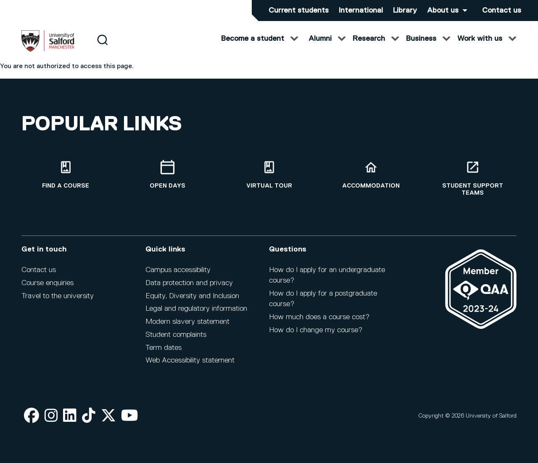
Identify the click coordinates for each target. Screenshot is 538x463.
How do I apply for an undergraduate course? (327, 275)
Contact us (501, 10)
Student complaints (175, 335)
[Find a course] (65, 174)
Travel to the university (57, 296)
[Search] (102, 47)
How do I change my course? (315, 330)
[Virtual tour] (269, 174)
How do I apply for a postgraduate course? (323, 299)
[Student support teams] (472, 178)
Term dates (163, 348)
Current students (299, 10)
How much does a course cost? (319, 317)
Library (405, 10)
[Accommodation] (371, 174)
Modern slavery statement (187, 321)
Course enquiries (47, 283)
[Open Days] (167, 174)
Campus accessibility (178, 270)
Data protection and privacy (189, 283)
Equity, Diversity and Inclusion (192, 296)
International (361, 10)
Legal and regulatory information (196, 308)
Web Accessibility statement (190, 360)
